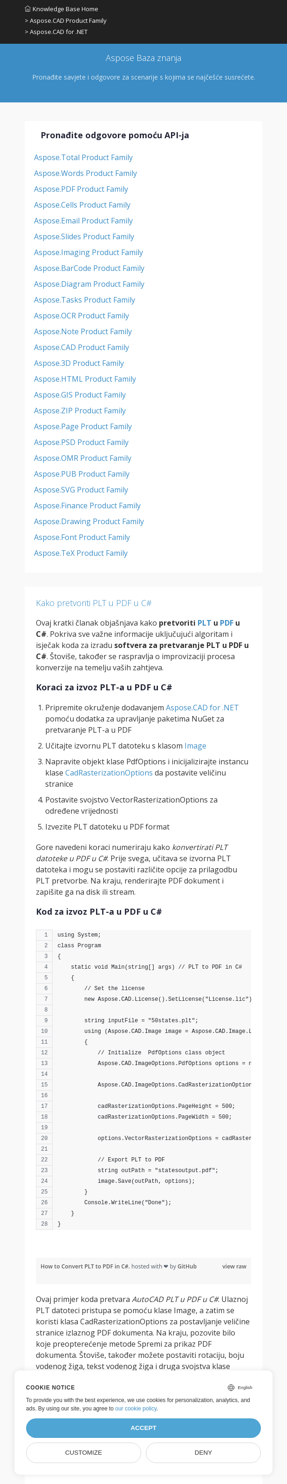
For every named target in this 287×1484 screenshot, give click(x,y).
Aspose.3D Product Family (79, 363)
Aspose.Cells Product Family (82, 205)
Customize (83, 1452)
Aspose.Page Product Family (83, 426)
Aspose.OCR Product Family (81, 315)
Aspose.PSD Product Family (81, 442)
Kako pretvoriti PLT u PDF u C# (94, 602)
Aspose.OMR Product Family (82, 458)
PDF (226, 623)
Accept (143, 1427)
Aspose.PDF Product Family (81, 189)
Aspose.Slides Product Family (84, 236)
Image (195, 746)
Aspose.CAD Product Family (81, 347)
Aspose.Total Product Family (83, 157)
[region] (143, 1084)
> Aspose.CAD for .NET (56, 31)
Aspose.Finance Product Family (87, 505)
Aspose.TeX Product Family (81, 553)
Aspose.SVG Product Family (81, 490)
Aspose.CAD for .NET (202, 707)
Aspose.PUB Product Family (82, 474)
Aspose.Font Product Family (82, 537)
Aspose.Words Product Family (85, 173)
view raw (234, 1266)
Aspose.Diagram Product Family (89, 284)
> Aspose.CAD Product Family (66, 20)
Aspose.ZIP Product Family (80, 410)
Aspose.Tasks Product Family (84, 300)
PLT (205, 623)
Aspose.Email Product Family (83, 221)
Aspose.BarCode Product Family (89, 268)
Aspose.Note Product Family (83, 331)
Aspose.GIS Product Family (80, 395)
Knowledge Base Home (61, 9)
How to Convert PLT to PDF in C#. (86, 1266)
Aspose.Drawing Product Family (89, 521)
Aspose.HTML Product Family (85, 379)
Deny (203, 1452)
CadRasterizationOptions (109, 773)
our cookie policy (136, 1408)
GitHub (187, 1266)
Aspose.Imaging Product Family (88, 252)
